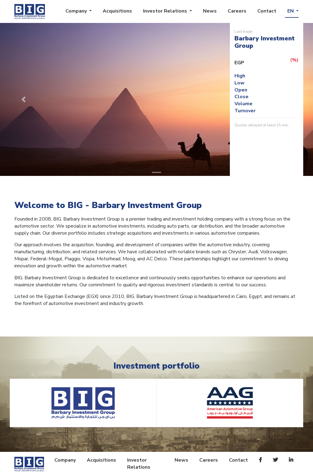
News (210, 11)
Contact (266, 11)
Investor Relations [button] (165, 11)
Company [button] (76, 11)
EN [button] (291, 11)
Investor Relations (138, 463)
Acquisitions (117, 11)
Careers (237, 11)
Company (65, 460)
